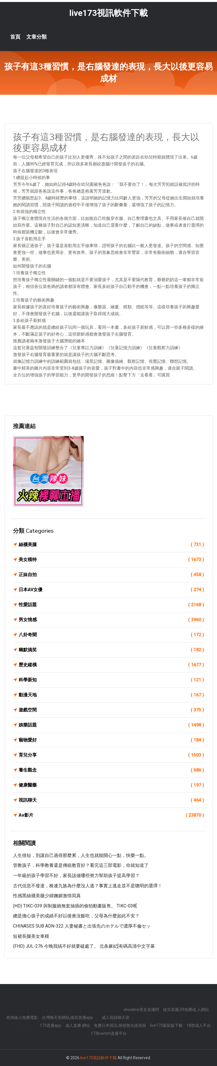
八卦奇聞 (111, 635)
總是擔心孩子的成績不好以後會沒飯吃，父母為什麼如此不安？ (76, 915)
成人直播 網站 (77, 1025)
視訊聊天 (111, 800)
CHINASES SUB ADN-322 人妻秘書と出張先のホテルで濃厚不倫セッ (82, 926)
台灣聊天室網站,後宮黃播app (67, 1017)
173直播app (50, 1025)
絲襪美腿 (111, 545)
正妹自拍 (111, 575)
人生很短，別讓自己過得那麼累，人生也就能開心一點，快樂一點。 (81, 855)
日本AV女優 (111, 590)
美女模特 (111, 560)
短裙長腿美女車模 (31, 936)
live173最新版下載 (166, 1025)
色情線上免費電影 (22, 1017)
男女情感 (111, 620)
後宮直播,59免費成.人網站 (186, 1009)
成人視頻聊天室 (115, 1017)
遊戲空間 (111, 710)
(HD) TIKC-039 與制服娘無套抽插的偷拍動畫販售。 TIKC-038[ (75, 906)
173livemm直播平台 (109, 1033)
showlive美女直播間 (141, 1009)
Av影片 (111, 815)
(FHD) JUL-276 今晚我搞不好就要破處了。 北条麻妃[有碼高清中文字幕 (84, 946)
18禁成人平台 (198, 1025)
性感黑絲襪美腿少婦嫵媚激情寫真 (47, 895)
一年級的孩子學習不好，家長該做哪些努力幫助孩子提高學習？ (76, 875)
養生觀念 (111, 770)
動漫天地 (111, 695)
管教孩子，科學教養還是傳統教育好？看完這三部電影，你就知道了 (81, 865)
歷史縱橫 (111, 665)
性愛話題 (111, 605)
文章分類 (36, 37)
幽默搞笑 (111, 650)
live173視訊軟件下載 (108, 13)
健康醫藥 (111, 785)
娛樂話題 (111, 725)
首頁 (15, 37)
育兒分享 (111, 755)
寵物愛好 (111, 740)
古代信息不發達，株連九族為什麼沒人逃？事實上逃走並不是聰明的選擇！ (87, 885)
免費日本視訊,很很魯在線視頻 (120, 1025)
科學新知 (111, 680)
